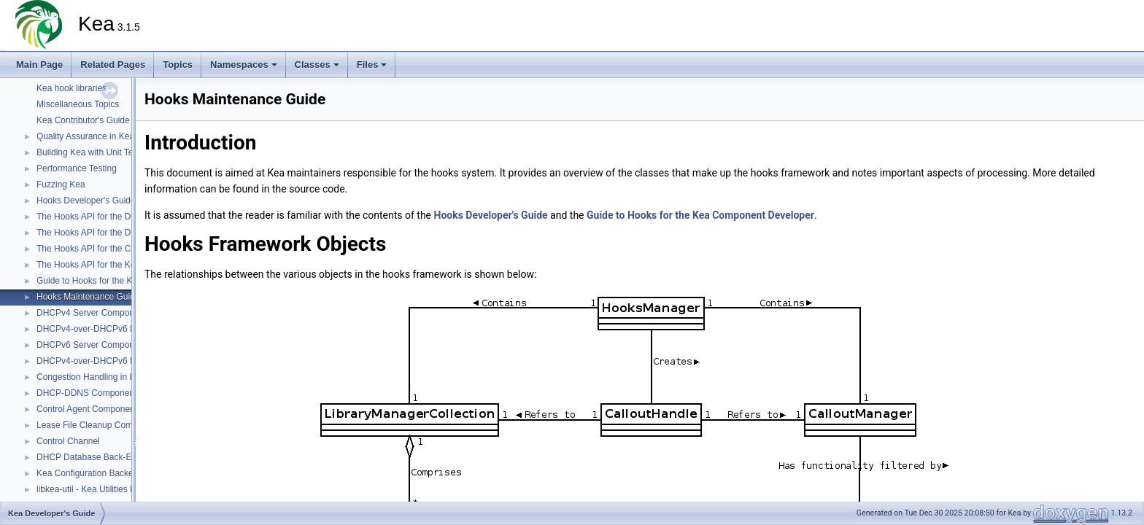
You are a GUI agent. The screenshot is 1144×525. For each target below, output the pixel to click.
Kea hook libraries (71, 88)
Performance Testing (76, 168)
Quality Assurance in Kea (85, 136)
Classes (317, 64)
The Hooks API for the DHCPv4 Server (111, 216)
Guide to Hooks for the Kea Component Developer (700, 215)
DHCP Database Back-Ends (91, 457)
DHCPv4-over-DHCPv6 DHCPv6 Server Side (124, 361)
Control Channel (68, 441)
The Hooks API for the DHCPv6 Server (111, 233)
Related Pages (112, 64)
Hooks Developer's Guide (86, 200)
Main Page (39, 64)
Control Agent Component (86, 409)
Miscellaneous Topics (77, 104)
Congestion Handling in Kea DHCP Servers (120, 377)
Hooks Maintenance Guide (87, 297)
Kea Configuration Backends (91, 473)
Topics (178, 64)
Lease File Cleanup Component (98, 425)
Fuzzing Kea (60, 184)
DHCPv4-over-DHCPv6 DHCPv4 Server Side (124, 329)
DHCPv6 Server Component (91, 345)
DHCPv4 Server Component (91, 313)
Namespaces (243, 64)
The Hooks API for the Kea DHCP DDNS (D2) (125, 265)
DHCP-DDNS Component (86, 393)
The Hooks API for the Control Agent (106, 249)
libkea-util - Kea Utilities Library (96, 489)
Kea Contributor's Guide (83, 120)
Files (372, 64)
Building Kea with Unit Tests (90, 152)
